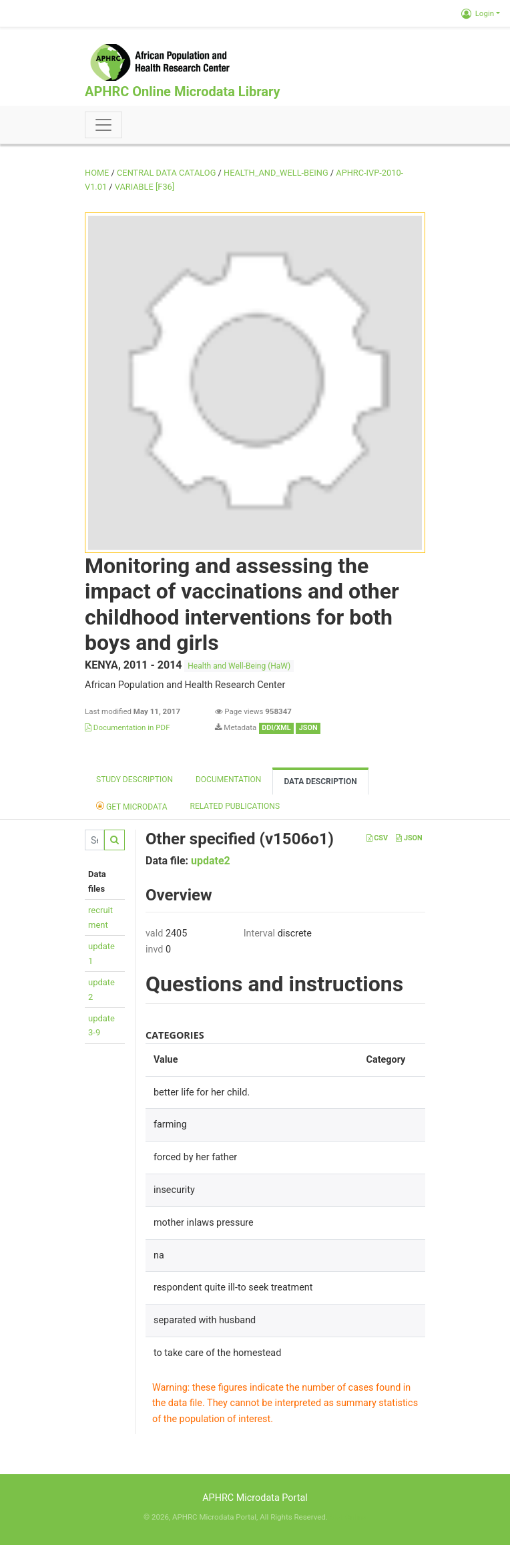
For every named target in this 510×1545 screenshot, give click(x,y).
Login (477, 13)
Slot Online (348, 1517)
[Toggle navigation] (103, 125)
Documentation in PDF (127, 727)
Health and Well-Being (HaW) (239, 666)
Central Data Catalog (166, 173)
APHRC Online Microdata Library (182, 91)
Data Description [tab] (320, 781)
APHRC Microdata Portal (255, 1498)
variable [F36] (144, 187)
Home (97, 173)
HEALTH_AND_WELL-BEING (276, 173)
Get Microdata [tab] (132, 806)
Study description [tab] (134, 779)
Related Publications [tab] (235, 806)
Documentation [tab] (228, 779)
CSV (377, 838)
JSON (409, 838)
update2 (210, 860)
